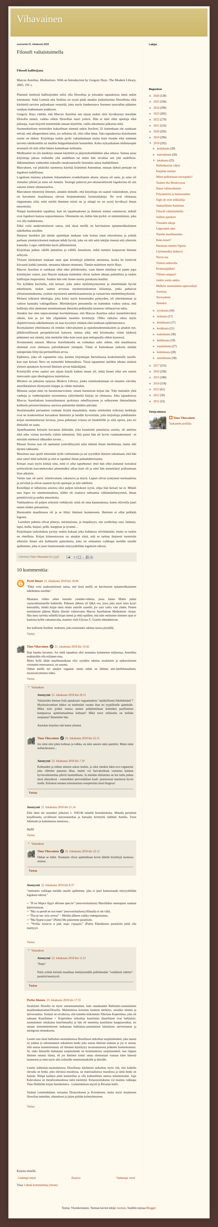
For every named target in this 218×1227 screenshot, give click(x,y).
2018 (156, 143)
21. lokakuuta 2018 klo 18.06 (61, 581)
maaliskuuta (164, 346)
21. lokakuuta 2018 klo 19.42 (72, 646)
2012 (156, 395)
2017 (156, 365)
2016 (156, 371)
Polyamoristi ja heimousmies (173, 194)
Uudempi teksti (27, 1178)
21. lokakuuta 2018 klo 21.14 (58, 807)
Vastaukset (37, 687)
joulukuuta (163, 148)
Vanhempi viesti (125, 1178)
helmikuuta (164, 352)
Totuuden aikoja (165, 222)
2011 (156, 401)
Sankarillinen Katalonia (170, 205)
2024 (156, 107)
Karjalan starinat (166, 171)
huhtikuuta (163, 340)
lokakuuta (163, 160)
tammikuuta (164, 358)
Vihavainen (39, 18)
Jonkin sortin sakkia (168, 280)
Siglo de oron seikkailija (170, 199)
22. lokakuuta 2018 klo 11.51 (69, 958)
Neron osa (162, 257)
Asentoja (161, 291)
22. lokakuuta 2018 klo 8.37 (57, 885)
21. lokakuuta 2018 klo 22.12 (82, 851)
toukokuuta (164, 334)
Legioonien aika (165, 228)
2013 (156, 389)
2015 (156, 377)
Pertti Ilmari (35, 581)
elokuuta (162, 316)
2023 (156, 113)
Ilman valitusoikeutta (168, 188)
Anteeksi (161, 303)
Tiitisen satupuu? (166, 274)
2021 (156, 125)
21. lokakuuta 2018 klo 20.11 (69, 695)
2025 (156, 101)
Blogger (151, 1208)
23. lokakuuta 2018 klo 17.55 (64, 1000)
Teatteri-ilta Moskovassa (170, 182)
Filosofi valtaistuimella (169, 211)
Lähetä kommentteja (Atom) (41, 1185)
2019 (156, 137)
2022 (156, 119)
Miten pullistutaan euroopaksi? (174, 176)
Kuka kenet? (163, 240)
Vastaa (31, 633)
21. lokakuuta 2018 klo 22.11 (82, 738)
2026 (156, 95)
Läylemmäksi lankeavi (169, 251)
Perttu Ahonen (36, 1000)
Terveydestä (163, 297)
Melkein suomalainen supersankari (176, 286)
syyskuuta (163, 310)
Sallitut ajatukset (166, 217)
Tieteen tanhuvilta (166, 263)
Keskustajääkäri (165, 268)
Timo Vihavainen (37, 646)
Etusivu (75, 1178)
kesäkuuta (163, 328)
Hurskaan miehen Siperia (171, 245)
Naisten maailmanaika (169, 234)
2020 (156, 131)
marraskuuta (164, 154)
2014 (156, 383)
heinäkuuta (163, 322)
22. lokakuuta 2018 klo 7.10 (68, 761)
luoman (121, 1208)
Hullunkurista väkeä (168, 165)
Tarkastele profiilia (180, 423)
